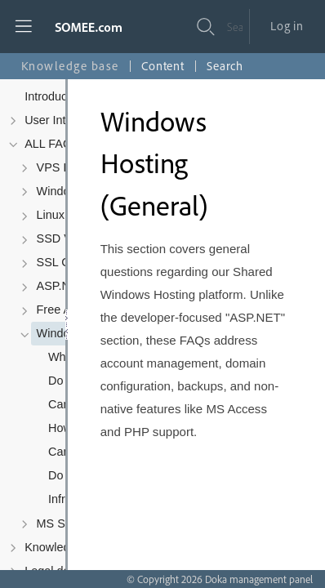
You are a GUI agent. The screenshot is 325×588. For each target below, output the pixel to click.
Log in (287, 25)
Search (225, 66)
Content (163, 66)
